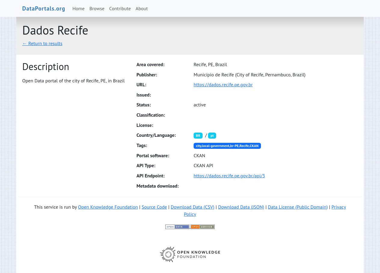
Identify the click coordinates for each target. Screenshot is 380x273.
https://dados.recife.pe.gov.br (223, 84)
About (142, 8)
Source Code (154, 207)
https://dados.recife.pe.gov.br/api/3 (229, 176)
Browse (97, 8)
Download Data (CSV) (192, 207)
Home (78, 8)
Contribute (120, 8)
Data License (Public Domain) (298, 207)
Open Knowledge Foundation (108, 207)
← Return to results (42, 43)
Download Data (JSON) (241, 207)
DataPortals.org (43, 8)
